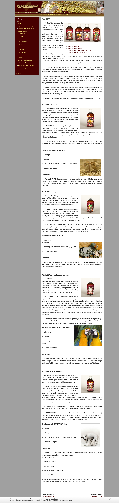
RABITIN (21, 57)
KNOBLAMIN (22, 52)
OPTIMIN (21, 55)
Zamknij (110, 499)
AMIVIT (21, 36)
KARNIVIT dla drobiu (75, 46)
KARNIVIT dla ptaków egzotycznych (80, 50)
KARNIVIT (66, 14)
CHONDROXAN (23, 47)
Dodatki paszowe (44, 14)
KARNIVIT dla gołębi (75, 48)
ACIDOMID (22, 33)
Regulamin (18, 73)
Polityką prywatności (52, 499)
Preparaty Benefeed (56, 14)
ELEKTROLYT (22, 41)
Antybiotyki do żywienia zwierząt (25, 60)
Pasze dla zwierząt (22, 68)
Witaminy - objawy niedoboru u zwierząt (26, 28)
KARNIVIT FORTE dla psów (77, 52)
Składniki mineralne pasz (23, 63)
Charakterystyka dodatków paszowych (26, 65)
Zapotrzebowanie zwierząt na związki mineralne (28, 26)
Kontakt (17, 70)
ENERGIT (21, 44)
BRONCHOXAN (23, 39)
